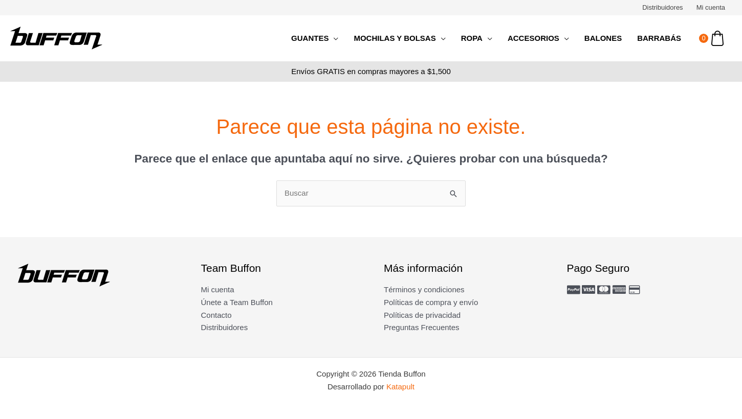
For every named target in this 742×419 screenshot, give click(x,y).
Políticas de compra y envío (431, 302)
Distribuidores (662, 7)
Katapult (400, 386)
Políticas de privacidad (422, 315)
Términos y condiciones (424, 289)
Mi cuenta (710, 7)
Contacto (216, 315)
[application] (333, 38)
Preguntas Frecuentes (422, 327)
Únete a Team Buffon (237, 302)
